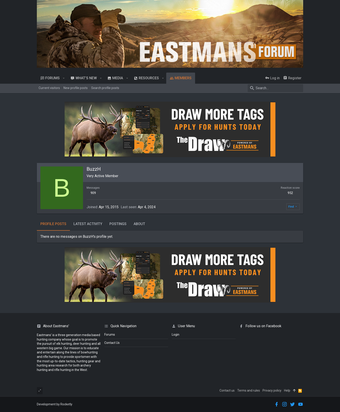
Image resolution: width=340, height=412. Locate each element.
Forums (109, 334)
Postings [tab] (118, 224)
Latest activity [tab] (87, 224)
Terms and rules (248, 390)
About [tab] (139, 224)
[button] (64, 78)
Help (287, 390)
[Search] (275, 88)
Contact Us (112, 343)
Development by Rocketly (54, 404)
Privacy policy (272, 390)
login (175, 334)
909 (93, 193)
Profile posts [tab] (53, 224)
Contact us (227, 390)
